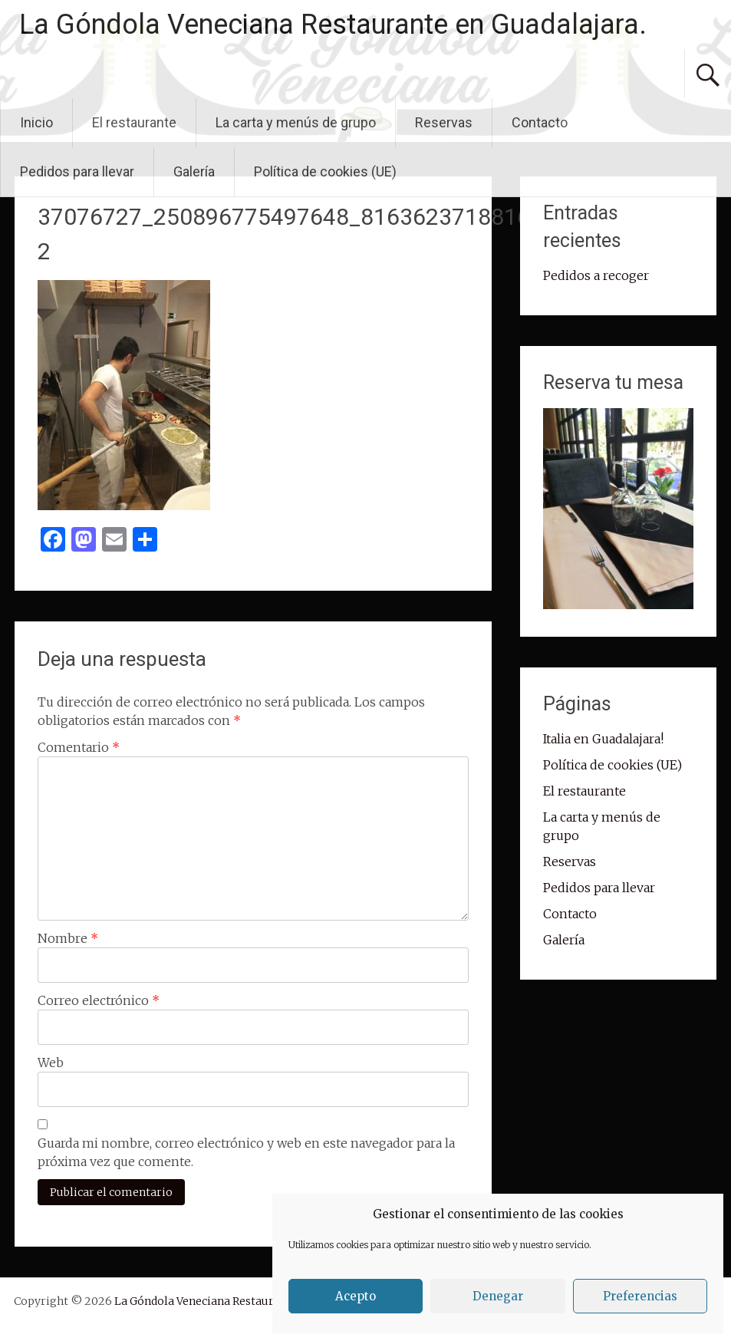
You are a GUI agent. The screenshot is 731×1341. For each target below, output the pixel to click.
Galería (194, 171)
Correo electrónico (99, 1000)
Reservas (444, 122)
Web (51, 1062)
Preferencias (640, 1296)
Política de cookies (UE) (325, 171)
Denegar (498, 1296)
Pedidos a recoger (596, 275)
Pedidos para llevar (77, 171)
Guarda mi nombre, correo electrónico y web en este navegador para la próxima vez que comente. (246, 1152)
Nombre (68, 938)
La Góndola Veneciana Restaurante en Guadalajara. (333, 24)
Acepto (355, 1296)
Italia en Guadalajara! (603, 738)
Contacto (540, 122)
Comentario (79, 747)
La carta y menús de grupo (296, 122)
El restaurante (134, 122)
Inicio (36, 122)
